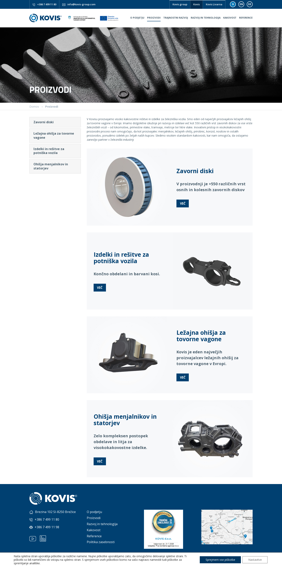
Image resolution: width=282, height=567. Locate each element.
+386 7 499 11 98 (47, 527)
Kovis (196, 4)
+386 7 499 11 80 (46, 4)
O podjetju (137, 17)
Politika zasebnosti (101, 542)
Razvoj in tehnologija (206, 17)
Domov (34, 106)
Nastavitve (255, 560)
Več (182, 203)
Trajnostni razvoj (175, 17)
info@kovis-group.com (81, 4)
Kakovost (229, 17)
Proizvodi (154, 17)
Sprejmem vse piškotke (220, 560)
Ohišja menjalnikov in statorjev (50, 166)
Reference (246, 17)
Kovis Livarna (214, 4)
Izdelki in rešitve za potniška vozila (48, 151)
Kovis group (180, 4)
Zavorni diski (43, 122)
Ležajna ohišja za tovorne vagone (53, 135)
